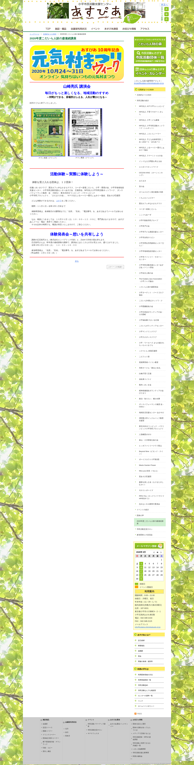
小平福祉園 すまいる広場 (149, 320)
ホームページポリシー (146, 706)
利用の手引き (143, 669)
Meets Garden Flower (147, 465)
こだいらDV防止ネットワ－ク (150, 301)
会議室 (45, 724)
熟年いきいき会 (145, 385)
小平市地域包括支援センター (150, 251)
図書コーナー (47, 731)
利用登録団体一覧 (144, 680)
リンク (140, 701)
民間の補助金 (137, 756)
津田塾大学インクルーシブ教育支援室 (151, 419)
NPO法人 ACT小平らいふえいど (151, 106)
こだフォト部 (144, 357)
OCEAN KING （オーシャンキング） (151, 174)
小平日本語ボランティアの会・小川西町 (151, 313)
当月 (66, 729)
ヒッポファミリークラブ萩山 (150, 446)
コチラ (59, 201)
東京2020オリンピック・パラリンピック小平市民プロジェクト (151, 427)
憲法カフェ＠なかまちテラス (150, 203)
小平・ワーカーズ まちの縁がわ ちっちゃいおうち (151, 344)
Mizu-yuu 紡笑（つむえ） (149, 471)
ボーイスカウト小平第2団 (149, 459)
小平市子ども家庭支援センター (151, 232)
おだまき (142, 181)
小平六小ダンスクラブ (148, 337)
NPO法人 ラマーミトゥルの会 (151, 156)
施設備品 (46, 720)
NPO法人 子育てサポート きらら (151, 113)
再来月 (67, 736)
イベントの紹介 (143, 510)
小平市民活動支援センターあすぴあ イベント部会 (151, 266)
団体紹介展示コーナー (51, 738)
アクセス (145, 28)
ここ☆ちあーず (145, 215)
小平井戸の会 (144, 226)
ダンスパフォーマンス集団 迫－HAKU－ (151, 405)
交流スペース (47, 727)
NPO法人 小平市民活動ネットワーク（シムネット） (151, 127)
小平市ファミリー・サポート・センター (151, 258)
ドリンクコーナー (49, 735)
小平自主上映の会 (146, 273)
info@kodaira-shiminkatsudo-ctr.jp (147, 627)
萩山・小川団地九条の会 (148, 440)
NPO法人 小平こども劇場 (149, 120)
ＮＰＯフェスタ (93, 733)
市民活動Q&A (143, 685)
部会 (139, 656)
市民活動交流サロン (145, 529)
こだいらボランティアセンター (151, 326)
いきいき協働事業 (139, 749)
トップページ (34, 34)
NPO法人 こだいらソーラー (150, 134)
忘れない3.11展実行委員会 (149, 504)
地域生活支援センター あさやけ (151, 413)
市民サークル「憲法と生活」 (150, 368)
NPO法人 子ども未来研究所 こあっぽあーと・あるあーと (151, 140)
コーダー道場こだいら (148, 209)
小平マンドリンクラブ (148, 332)
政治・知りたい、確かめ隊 (149, 399)
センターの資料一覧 (145, 696)
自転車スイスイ (145, 379)
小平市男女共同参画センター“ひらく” (151, 244)
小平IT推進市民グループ (148, 220)
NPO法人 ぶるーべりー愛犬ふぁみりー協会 (151, 149)
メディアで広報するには (141, 733)
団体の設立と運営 (139, 724)
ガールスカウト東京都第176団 (151, 192)
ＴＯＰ (47, 28)
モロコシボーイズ (146, 490)
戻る (77, 261)
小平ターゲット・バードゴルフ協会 (151, 294)
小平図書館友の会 (146, 306)
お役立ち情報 (129, 28)
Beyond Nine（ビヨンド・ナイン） (151, 452)
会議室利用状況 (79, 28)
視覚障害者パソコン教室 (148, 362)
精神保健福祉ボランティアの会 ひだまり (151, 392)
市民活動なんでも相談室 (147, 690)
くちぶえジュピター (147, 198)
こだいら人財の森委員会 (148, 287)
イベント (95, 28)
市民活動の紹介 (143, 101)
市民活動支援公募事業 (141, 753)
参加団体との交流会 (145, 535)
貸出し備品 (47, 751)
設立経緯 (141, 640)
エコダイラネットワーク (148, 167)
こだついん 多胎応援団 (148, 351)
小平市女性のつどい (147, 237)
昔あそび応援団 (145, 476)
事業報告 (141, 646)
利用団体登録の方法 (145, 675)
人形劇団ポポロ (145, 434)
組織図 (140, 651)
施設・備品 (61, 28)
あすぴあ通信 (111, 28)
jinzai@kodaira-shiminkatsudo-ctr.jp (149, 83)
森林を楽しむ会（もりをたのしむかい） (151, 483)
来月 (66, 732)
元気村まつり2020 (49, 34)
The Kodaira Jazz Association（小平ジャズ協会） (150, 280)
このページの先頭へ (115, 267)
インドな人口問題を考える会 (150, 161)
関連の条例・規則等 (145, 661)
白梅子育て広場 (145, 374)
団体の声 (140, 515)
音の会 (141, 186)
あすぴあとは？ (144, 635)
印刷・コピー (47, 748)
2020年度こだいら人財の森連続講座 (150, 522)
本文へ (164, 4)
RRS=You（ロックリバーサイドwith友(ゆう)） (151, 497)
